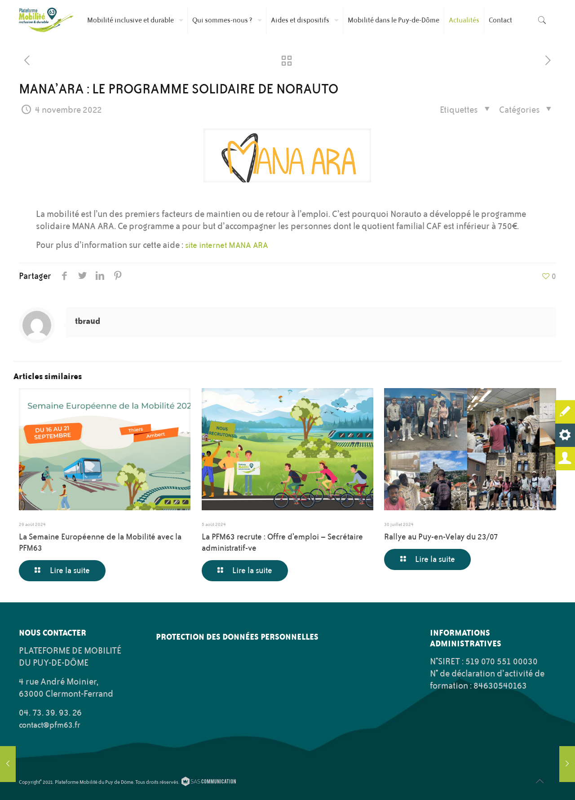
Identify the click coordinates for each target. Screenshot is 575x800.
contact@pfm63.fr (49, 725)
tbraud (87, 321)
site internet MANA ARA (226, 245)
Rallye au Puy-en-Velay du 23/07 (441, 537)
